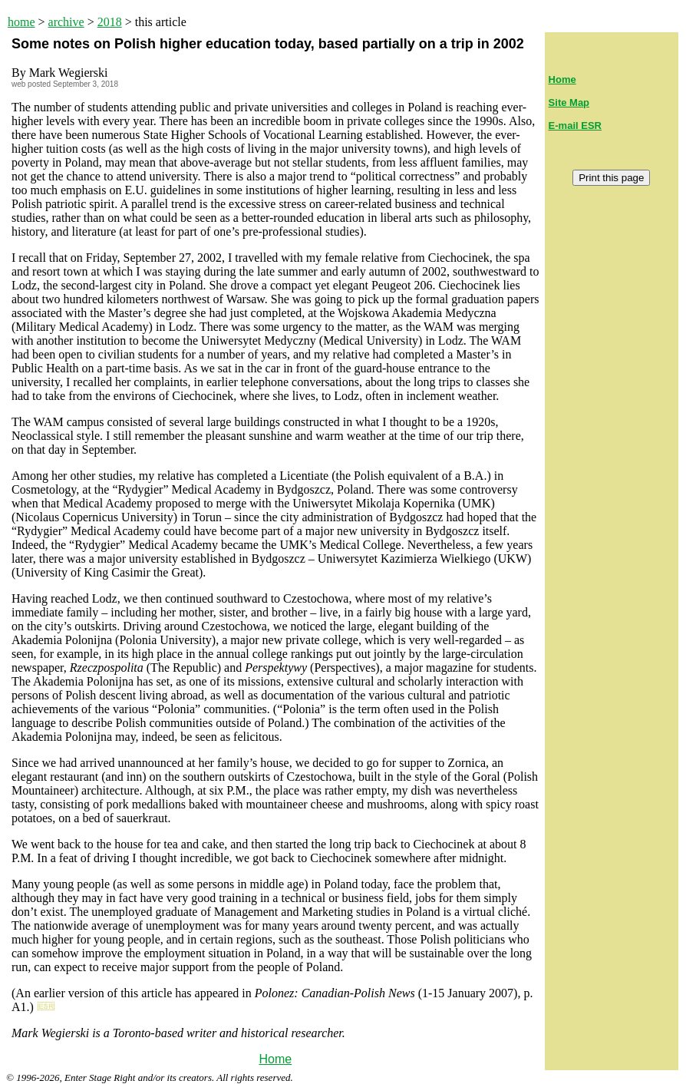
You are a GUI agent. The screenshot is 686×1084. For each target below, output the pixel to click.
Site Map (569, 102)
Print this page (611, 177)
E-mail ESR (575, 125)
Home (275, 1059)
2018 (109, 21)
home (21, 21)
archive (66, 21)
